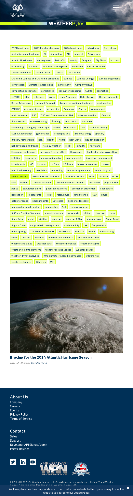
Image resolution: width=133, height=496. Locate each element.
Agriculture (110, 48)
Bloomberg (17, 66)
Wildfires (41, 261)
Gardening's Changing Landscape (30, 127)
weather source (85, 249)
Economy (69, 109)
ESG (34, 115)
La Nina (55, 164)
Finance (105, 115)
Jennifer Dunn (39, 363)
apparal (78, 54)
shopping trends (54, 213)
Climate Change (85, 78)
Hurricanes (76, 151)
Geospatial (70, 127)
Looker (105, 164)
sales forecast (19, 200)
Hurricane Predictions (23, 151)
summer (56, 219)
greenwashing (82, 133)
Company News (83, 84)
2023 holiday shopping (46, 48)
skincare (100, 213)
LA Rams (68, 164)
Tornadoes (65, 231)
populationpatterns (56, 188)
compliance (47, 90)
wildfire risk (92, 255)
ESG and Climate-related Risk (57, 115)
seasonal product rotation (25, 206)
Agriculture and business (25, 54)
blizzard (115, 60)
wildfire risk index (21, 261)
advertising (93, 48)
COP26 (88, 90)
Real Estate (106, 188)
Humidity (80, 145)
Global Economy (98, 127)
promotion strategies (84, 188)
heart (62, 139)
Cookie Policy (81, 492)
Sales (13, 436)
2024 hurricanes (73, 48)
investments (18, 164)
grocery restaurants (22, 139)
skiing (87, 213)
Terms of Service (21, 418)
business (34, 66)
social (31, 219)
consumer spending (70, 90)
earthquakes (104, 103)
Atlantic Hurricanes (22, 60)
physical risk (111, 182)
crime (52, 96)
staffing (43, 219)
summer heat (93, 219)
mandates (41, 170)
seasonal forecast (78, 200)
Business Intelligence (55, 66)
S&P (94, 194)
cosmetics (102, 90)
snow (112, 213)
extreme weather (87, 115)
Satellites (58, 200)
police (14, 188)
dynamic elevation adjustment (76, 103)
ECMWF (15, 109)
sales (104, 194)
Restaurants (34, 194)
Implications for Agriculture (102, 151)
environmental (19, 115)
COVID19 (15, 96)
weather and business (60, 237)
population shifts (32, 188)
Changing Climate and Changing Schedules (35, 78)
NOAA (115, 176)
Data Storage (87, 96)
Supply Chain (18, 225)
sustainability (71, 225)
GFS (83, 127)
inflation (15, 158)
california (77, 66)
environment (98, 109)
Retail (49, 194)
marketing (57, 170)
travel (91, 231)
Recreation (17, 194)
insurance (30, 158)
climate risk (17, 84)
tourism (79, 231)
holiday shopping (94, 139)
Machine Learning (21, 170)
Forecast (87, 121)
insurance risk (74, 158)
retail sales (63, 194)
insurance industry (51, 158)
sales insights (40, 200)
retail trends (81, 194)
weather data (44, 243)
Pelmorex (94, 182)
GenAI (56, 127)
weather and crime (88, 237)
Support (15, 440)
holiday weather (52, 145)
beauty (73, 60)
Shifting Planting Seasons (25, 213)
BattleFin (60, 60)
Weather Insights (90, 243)
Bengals (86, 60)
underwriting (107, 231)
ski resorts (73, 213)
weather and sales (21, 243)
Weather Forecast (66, 243)
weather (39, 237)
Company (16, 402)
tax (85, 225)
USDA (14, 237)
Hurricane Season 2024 (53, 151)
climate (68, 78)
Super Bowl (112, 219)
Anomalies (56, 54)
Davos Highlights (108, 96)
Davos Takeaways (21, 103)
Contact (17, 430)
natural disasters (74, 176)
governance (42, 133)
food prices (71, 121)
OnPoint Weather (42, 182)
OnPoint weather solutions (70, 182)
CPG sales (39, 96)
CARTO (59, 72)
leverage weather (87, 164)
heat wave (75, 139)
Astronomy (94, 54)
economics (53, 109)
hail (40, 139)
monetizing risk (103, 170)
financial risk (18, 121)
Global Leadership (21, 133)
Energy (82, 109)
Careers (15, 406)
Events (14, 410)
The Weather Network (42, 231)
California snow (96, 66)
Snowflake (17, 219)
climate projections (109, 78)
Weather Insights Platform (26, 249)
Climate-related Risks (41, 84)
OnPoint (24, 182)
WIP (52, 261)
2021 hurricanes (20, 48)
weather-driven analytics (25, 255)
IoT (31, 164)
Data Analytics (68, 96)
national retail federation (46, 176)
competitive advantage (24, 90)
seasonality (51, 206)
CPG (27, 96)
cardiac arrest (43, 72)
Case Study (74, 72)
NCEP (91, 176)
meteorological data (78, 170)
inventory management (99, 158)
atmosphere (44, 60)
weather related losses (58, 249)
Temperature (99, 225)
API (68, 54)
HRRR (68, 145)
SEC (64, 206)
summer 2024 (74, 219)
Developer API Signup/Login (28, 444)
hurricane (95, 145)
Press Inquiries (20, 448)
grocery (99, 133)
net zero (103, 176)
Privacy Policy (19, 414)
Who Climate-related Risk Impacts (62, 255)
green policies (62, 133)
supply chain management (45, 225)
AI (45, 54)
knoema (41, 164)
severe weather (79, 206)
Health (50, 139)
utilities (26, 237)
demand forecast (45, 103)
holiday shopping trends (24, 145)
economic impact (33, 109)
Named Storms (19, 176)
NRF (13, 182)
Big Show (101, 60)
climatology (64, 84)
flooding (56, 121)
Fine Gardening (38, 121)
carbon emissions (21, 72)
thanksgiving (18, 231)
